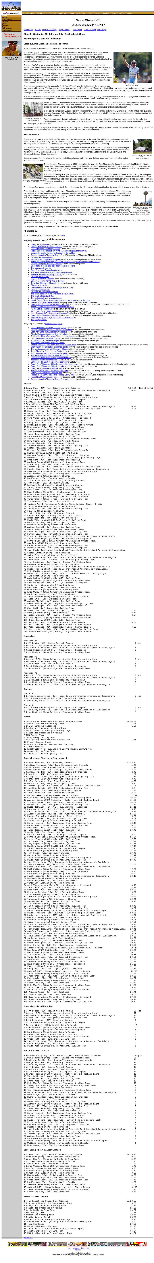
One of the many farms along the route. (47, 270)
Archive (76, 1248)
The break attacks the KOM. (42, 296)
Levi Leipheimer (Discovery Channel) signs (48, 328)
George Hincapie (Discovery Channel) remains (50, 379)
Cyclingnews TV (28, 13)
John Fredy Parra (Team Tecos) (44, 311)
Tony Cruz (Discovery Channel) (43, 283)
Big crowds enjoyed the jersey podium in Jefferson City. (53, 317)
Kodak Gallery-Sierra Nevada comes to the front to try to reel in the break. (61, 300)
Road (60, 13)
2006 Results (7, 30)
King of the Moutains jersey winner (45, 377)
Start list (5, 21)
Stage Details (64, 30)
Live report (77, 30)
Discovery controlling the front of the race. (48, 281)
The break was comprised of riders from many (49, 355)
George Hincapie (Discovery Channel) (46, 247)
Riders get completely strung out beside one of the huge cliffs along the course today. (65, 262)
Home (4, 16)
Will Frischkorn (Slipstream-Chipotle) (46, 259)
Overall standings (49, 30)
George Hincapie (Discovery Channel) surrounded (51, 330)
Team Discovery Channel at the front (46, 351)
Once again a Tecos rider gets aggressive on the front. (53, 266)
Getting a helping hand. (40, 289)
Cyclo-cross (81, 13)
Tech (45, 13)
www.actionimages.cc (53, 324)
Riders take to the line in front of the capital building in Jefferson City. (59, 251)
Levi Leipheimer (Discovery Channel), (46, 338)
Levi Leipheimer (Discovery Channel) (46, 249)
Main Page (28, 30)
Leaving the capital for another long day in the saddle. (53, 253)
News (39, 13)
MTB (66, 13)
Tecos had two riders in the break (44, 360)
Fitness (106, 13)
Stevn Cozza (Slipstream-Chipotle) (45, 302)
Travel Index (85, 1248)
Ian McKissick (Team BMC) (42, 309)
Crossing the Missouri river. (42, 257)
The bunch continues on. (41, 268)
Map (3, 27)
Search (122, 13)
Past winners (7, 29)
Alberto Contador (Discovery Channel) (46, 274)
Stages (4, 18)
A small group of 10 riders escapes (45, 340)
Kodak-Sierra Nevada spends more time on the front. (52, 307)
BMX (72, 13)
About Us (78, 1250)
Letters (114, 13)
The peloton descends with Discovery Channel (50, 349)
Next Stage (101, 30)
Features (52, 13)
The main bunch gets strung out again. (46, 298)
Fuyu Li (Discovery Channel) (42, 279)
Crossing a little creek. (40, 277)
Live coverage (7, 19)
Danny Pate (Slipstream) (41, 244)
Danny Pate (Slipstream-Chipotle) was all (48, 368)
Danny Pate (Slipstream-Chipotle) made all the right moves (55, 364)
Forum (129, 13)
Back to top (28, 1237)
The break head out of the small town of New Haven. (52, 294)
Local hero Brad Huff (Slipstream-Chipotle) (48, 332)
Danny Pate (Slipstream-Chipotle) (44, 315)
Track (90, 13)
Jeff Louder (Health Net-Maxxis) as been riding (50, 362)
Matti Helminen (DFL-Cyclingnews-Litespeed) (49, 313)
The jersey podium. (39, 320)
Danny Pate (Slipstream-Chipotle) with (46, 373)
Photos (97, 13)
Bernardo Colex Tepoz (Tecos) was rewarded (49, 370)
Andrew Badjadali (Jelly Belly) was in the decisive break (53, 345)
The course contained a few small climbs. (48, 343)
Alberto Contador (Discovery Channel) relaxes (50, 334)
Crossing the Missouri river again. (44, 292)
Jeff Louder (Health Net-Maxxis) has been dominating (53, 336)
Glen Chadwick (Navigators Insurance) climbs (49, 347)
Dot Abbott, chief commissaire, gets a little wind (50, 305)
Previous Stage (90, 30)
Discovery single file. (39, 285)
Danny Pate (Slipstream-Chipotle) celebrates (49, 366)
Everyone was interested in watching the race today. (52, 287)
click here (61, 235)
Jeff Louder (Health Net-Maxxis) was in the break (51, 358)
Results (38, 30)
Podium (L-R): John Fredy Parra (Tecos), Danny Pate (52, 375)
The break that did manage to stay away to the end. (52, 272)
